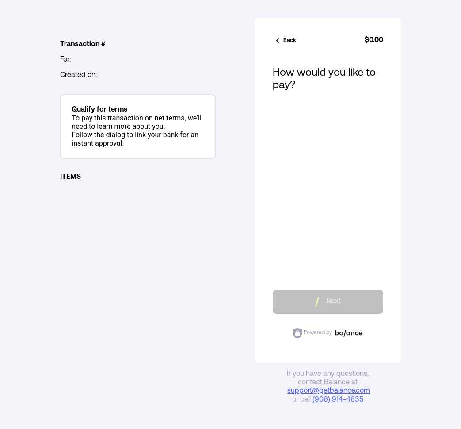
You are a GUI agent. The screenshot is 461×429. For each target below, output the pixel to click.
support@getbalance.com (328, 390)
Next (328, 302)
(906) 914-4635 (337, 399)
